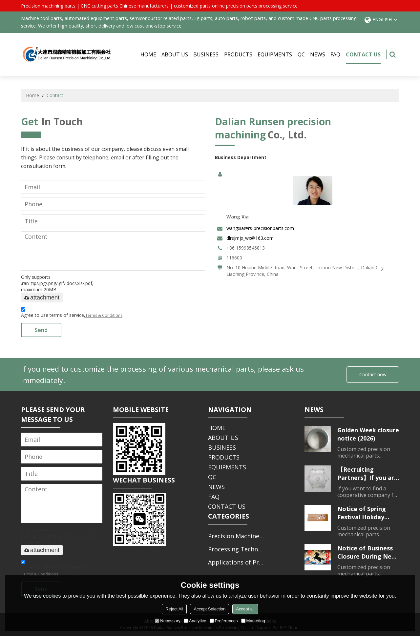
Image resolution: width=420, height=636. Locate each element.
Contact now (373, 374)
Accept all (245, 608)
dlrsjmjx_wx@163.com (250, 238)
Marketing (253, 620)
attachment (41, 297)
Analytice (195, 620)
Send (41, 330)
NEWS (317, 54)
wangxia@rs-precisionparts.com (260, 228)
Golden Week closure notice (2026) (368, 434)
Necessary (167, 620)
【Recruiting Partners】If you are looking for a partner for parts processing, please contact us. (367, 473)
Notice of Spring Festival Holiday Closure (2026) (361, 513)
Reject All (174, 608)
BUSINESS (206, 54)
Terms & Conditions (103, 315)
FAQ (335, 54)
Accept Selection (209, 608)
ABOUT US (174, 54)
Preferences (224, 620)
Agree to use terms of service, (71, 313)
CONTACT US (363, 57)
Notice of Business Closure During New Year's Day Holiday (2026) (366, 552)
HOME (148, 54)
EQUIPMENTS (275, 54)
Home (32, 95)
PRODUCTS (238, 54)
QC (301, 54)
